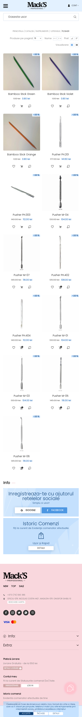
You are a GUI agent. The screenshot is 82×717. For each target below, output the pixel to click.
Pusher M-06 (22, 456)
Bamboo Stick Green (21, 94)
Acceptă (26, 713)
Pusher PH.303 (21, 215)
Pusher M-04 (60, 215)
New (5, 586)
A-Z (55, 38)
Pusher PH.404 (22, 335)
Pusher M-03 (22, 396)
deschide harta (16, 602)
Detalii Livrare (12, 668)
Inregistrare (11, 685)
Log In (30, 685)
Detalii (41, 548)
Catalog (29, 31)
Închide (41, 713)
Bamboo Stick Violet (60, 94)
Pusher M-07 (22, 275)
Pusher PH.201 (60, 154)
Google (27, 510)
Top (13, 586)
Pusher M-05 (60, 396)
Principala (18, 31)
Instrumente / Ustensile (48, 31)
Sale (21, 586)
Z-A (59, 38)
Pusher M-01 (60, 335)
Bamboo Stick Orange (21, 154)
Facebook (54, 510)
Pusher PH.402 (60, 275)
